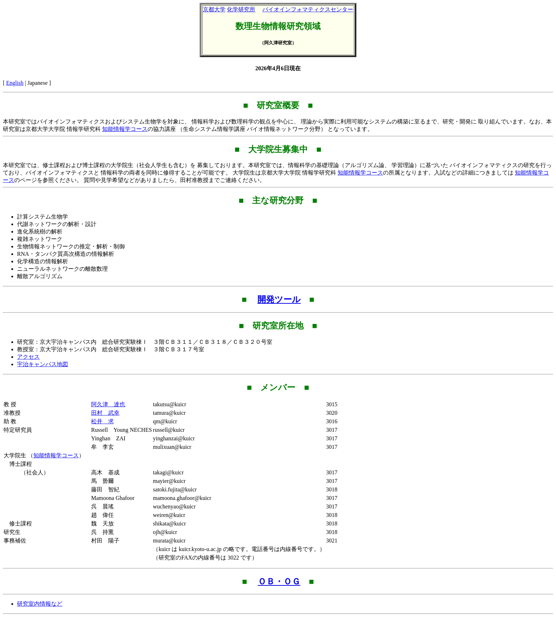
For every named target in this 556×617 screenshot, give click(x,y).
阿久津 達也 (108, 404)
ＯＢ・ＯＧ (279, 581)
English (14, 83)
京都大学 (214, 9)
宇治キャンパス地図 (42, 364)
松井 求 (102, 421)
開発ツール (279, 299)
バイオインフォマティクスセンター (307, 9)
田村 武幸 (105, 413)
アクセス (28, 357)
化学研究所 (241, 9)
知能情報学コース (125, 129)
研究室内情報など (39, 604)
